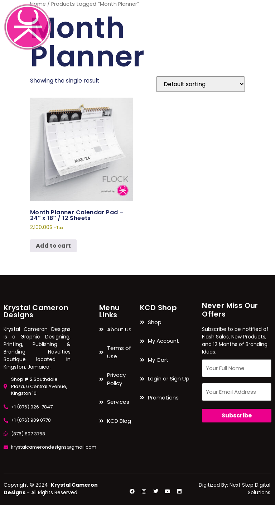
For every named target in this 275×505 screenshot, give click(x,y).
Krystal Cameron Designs (36, 311)
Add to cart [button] (53, 246)
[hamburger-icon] (241, 27)
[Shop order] (200, 84)
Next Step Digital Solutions (250, 488)
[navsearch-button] (266, 11)
